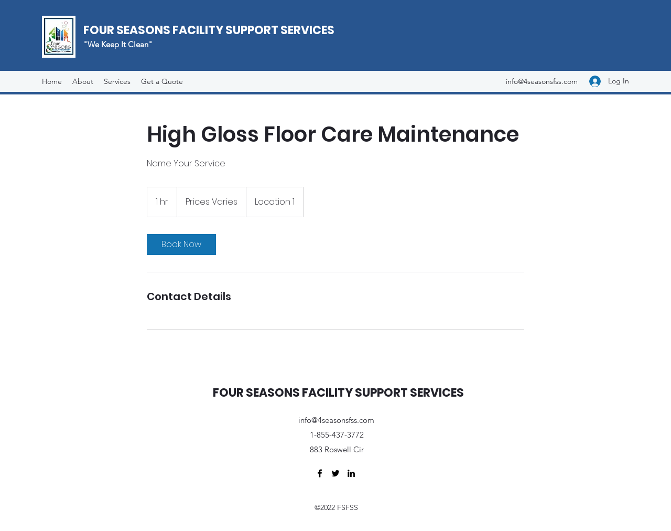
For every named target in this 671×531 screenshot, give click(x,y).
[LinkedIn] (351, 473)
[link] (181, 244)
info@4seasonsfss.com (542, 81)
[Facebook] (320, 473)
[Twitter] (335, 473)
